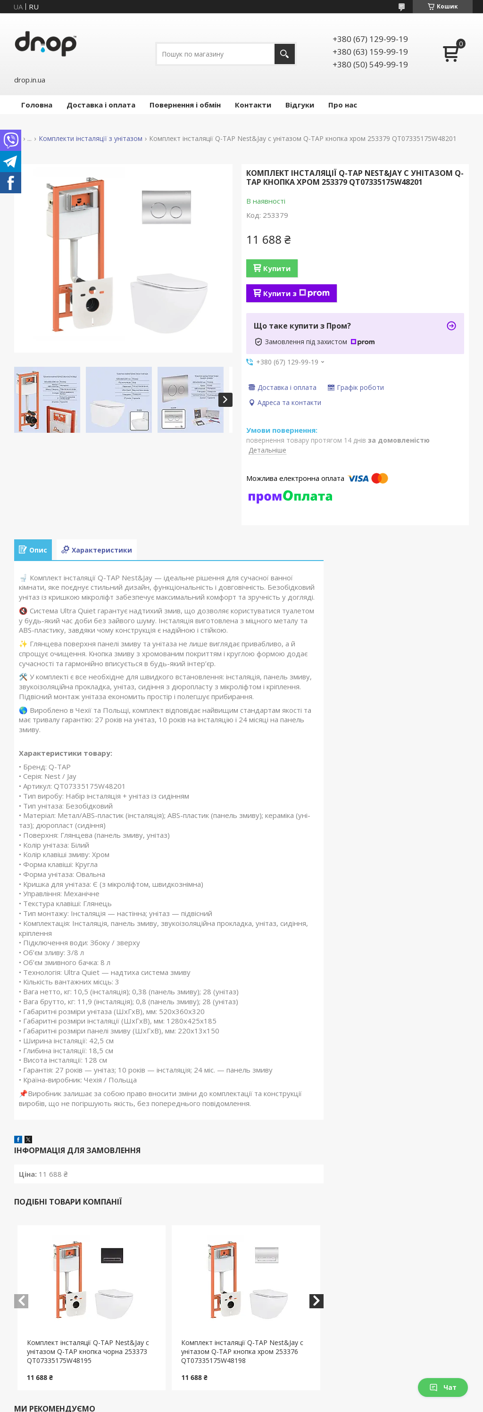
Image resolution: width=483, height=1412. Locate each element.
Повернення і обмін (185, 104)
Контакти (253, 104)
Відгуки (299, 104)
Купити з (296, 293)
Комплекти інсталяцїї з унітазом (90, 138)
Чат (443, 1387)
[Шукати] (285, 54)
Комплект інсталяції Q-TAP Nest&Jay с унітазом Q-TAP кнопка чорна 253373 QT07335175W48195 (88, 1351)
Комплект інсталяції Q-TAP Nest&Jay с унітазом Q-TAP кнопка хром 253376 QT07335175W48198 (242, 1351)
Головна (36, 104)
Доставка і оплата (101, 104)
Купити (277, 268)
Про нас (342, 104)
